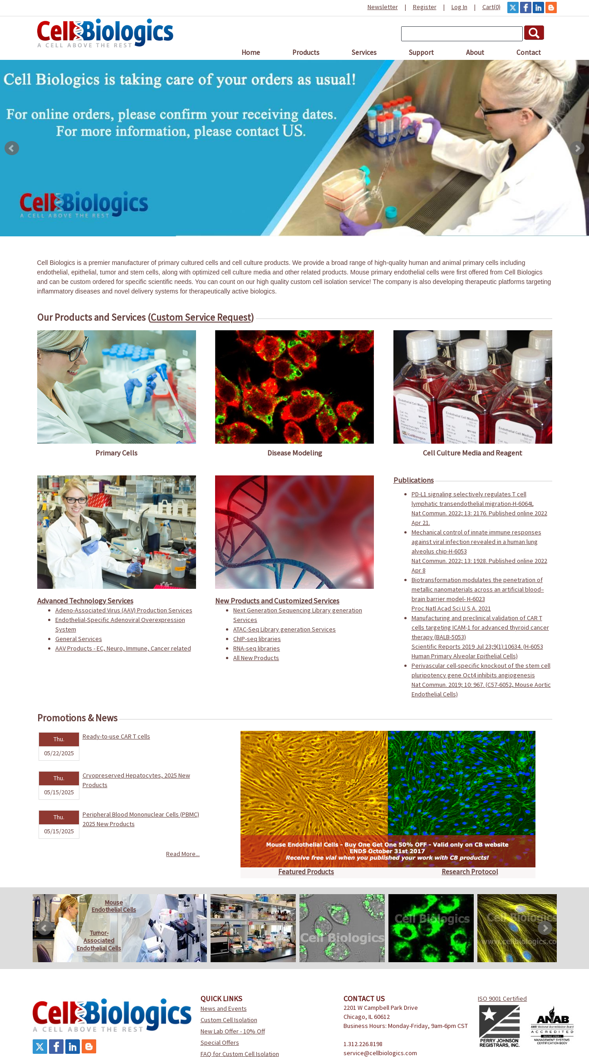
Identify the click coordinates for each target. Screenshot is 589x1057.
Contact (528, 52)
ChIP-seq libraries (257, 639)
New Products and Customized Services (277, 600)
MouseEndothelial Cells (114, 906)
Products (305, 52)
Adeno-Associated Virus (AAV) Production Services (123, 610)
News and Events (224, 1008)
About (475, 52)
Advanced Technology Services (85, 600)
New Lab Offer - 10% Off (233, 1031)
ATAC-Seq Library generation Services (284, 629)
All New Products (256, 658)
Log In (459, 7)
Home (250, 52)
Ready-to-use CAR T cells (116, 736)
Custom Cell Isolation (229, 1020)
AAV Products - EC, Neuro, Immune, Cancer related (123, 648)
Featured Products (306, 871)
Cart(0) (491, 7)
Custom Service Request (201, 317)
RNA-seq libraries (256, 648)
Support (421, 52)
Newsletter (383, 7)
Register (425, 7)
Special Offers (220, 1042)
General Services (78, 639)
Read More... (183, 854)
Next (577, 148)
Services (364, 52)
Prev (12, 148)
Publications (413, 479)
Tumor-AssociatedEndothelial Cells (99, 940)
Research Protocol (470, 871)
